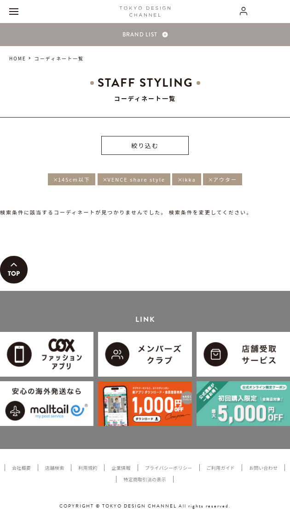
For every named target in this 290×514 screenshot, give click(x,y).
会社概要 (21, 467)
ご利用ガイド (221, 467)
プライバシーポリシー (168, 467)
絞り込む (145, 145)
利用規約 (87, 467)
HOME (17, 58)
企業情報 (120, 467)
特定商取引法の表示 (144, 479)
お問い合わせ (263, 467)
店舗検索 (54, 467)
